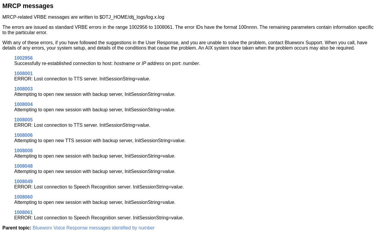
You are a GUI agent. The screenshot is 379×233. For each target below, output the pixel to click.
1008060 (23, 196)
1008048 (23, 166)
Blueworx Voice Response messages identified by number (94, 227)
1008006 (23, 135)
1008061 (23, 212)
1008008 (23, 150)
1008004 (23, 104)
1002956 (23, 58)
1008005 (23, 119)
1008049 (23, 181)
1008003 (23, 88)
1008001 (23, 73)
